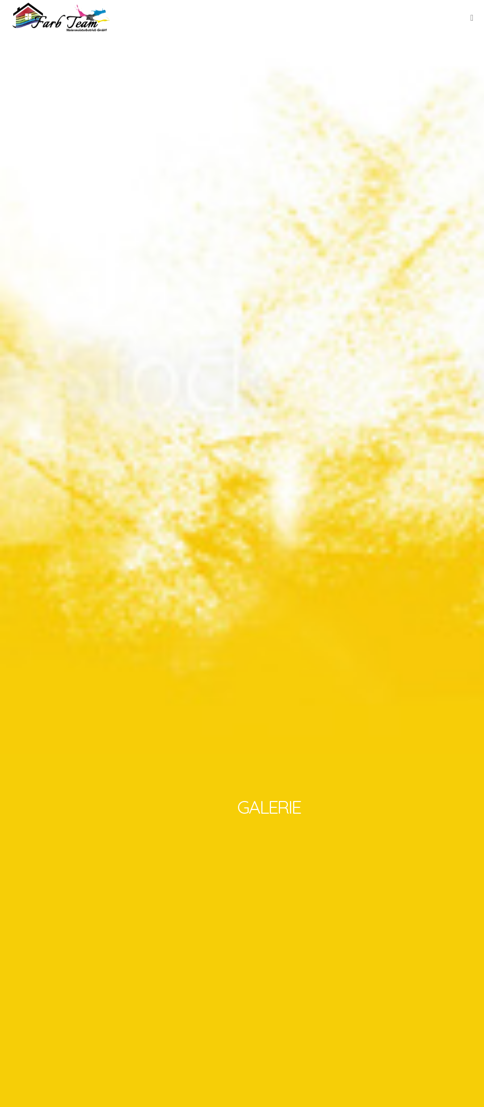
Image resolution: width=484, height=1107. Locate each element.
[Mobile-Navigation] (471, 18)
